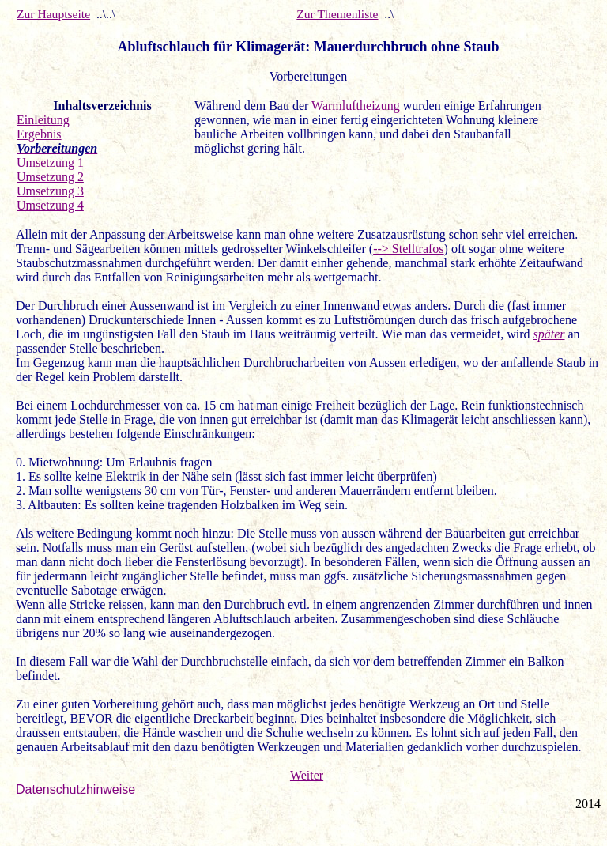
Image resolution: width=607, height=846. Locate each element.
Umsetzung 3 (50, 191)
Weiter (306, 775)
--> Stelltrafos (408, 248)
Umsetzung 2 (50, 176)
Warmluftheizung (355, 105)
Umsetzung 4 (50, 205)
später (548, 334)
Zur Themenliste (337, 14)
